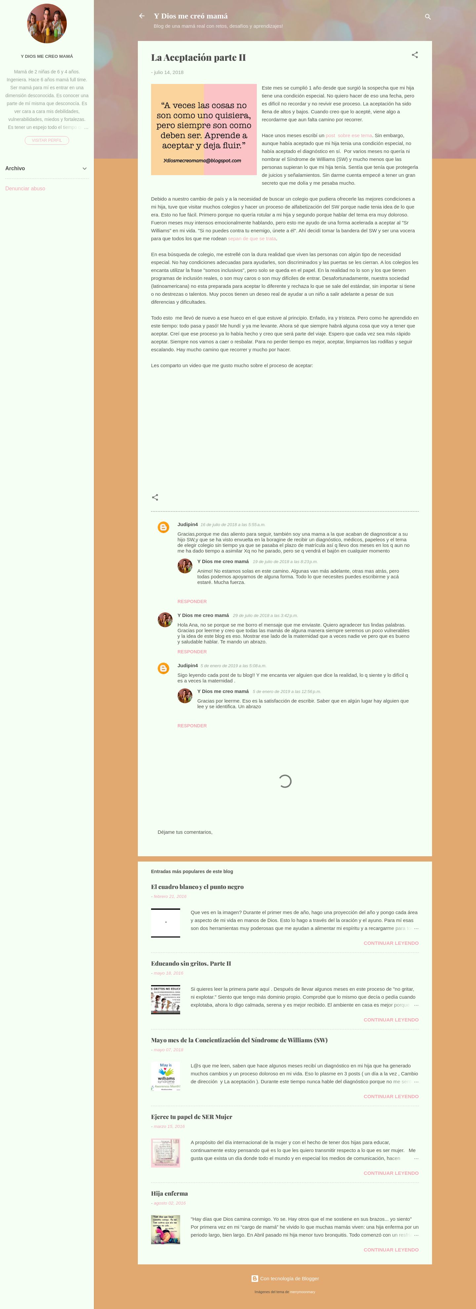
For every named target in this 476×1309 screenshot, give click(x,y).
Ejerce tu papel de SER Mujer (191, 1117)
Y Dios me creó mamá (191, 16)
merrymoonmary (302, 1292)
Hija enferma (169, 1193)
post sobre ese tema (348, 135)
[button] (415, 56)
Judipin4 (188, 524)
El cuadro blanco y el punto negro (197, 887)
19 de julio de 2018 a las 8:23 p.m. (285, 561)
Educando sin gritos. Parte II (191, 963)
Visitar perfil (47, 140)
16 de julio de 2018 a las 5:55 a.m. (233, 524)
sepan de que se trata (252, 238)
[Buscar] (428, 18)
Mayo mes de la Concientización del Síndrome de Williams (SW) (239, 1040)
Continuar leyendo (391, 943)
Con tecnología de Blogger (285, 1278)
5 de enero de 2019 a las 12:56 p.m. (287, 691)
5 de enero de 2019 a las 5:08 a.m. (234, 665)
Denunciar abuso (25, 188)
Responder (192, 601)
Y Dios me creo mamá (223, 561)
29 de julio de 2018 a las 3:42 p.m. (265, 615)
